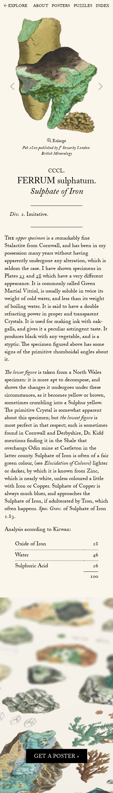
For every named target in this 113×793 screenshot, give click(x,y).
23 (22, 276)
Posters (61, 6)
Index (102, 6)
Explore (15, 6)
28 (38, 276)
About (40, 6)
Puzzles (83, 6)
